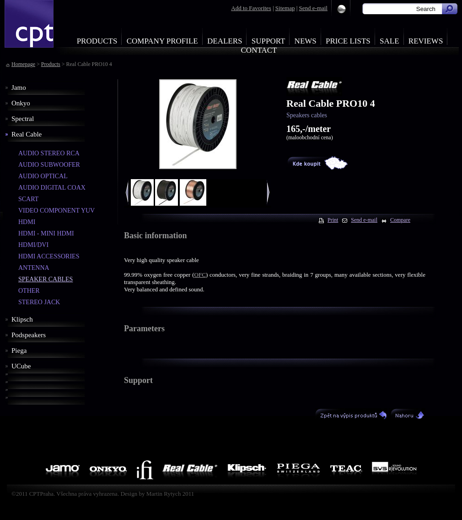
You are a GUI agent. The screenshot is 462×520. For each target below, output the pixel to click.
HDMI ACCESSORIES (48, 256)
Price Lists (348, 41)
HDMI (26, 222)
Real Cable (26, 134)
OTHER (29, 290)
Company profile (162, 41)
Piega (19, 350)
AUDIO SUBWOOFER (49, 164)
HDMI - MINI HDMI (46, 233)
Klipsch (22, 319)
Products (97, 41)
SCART (28, 199)
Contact (259, 50)
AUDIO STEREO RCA (49, 153)
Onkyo (20, 103)
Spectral (22, 118)
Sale (389, 41)
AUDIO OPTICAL (43, 176)
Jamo (18, 87)
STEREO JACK (39, 302)
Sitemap (285, 8)
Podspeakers (28, 335)
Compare (400, 220)
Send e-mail (313, 8)
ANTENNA (33, 267)
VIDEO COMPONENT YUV (56, 210)
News (306, 41)
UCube (21, 366)
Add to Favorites (251, 8)
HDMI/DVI (33, 244)
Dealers (224, 41)
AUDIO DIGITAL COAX (52, 187)
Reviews (425, 41)
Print (333, 220)
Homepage (23, 64)
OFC (200, 274)
